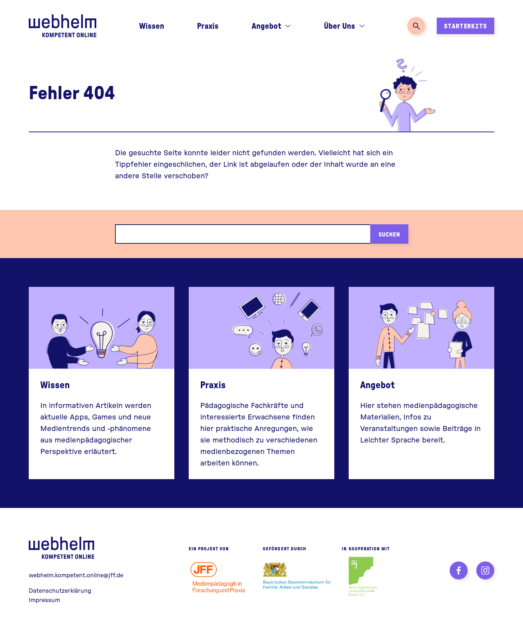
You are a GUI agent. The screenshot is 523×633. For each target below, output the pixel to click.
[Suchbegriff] (243, 234)
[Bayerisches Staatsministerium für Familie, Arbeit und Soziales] (297, 576)
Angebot (266, 25)
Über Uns (339, 25)
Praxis (208, 25)
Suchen (389, 234)
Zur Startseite (62, 25)
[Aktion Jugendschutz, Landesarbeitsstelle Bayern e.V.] (363, 576)
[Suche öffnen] (416, 26)
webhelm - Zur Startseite (63, 548)
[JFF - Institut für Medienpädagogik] (220, 576)
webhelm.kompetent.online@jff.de (76, 575)
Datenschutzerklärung (60, 590)
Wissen (151, 25)
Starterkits (465, 26)
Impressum (44, 600)
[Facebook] (459, 570)
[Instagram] (485, 570)
